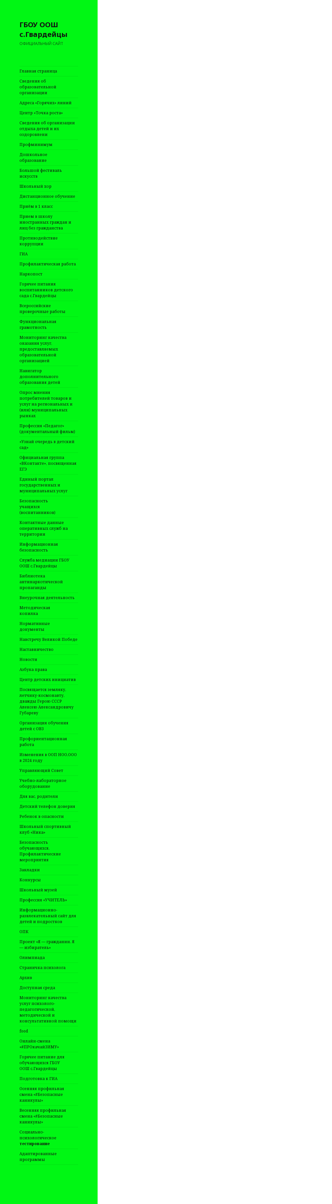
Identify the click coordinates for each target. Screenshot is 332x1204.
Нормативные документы (34, 626)
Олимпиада (32, 957)
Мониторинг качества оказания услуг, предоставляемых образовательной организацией (42, 349)
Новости (28, 659)
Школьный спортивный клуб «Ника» (45, 829)
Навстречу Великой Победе (48, 639)
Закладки (29, 870)
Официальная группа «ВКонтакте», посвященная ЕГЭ (48, 463)
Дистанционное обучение (47, 196)
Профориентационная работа (43, 741)
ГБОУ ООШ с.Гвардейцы (43, 29)
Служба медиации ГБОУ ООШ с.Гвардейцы (44, 563)
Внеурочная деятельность (47, 597)
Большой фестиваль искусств (40, 173)
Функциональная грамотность (37, 324)
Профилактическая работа (47, 264)
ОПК (24, 931)
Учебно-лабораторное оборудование (42, 783)
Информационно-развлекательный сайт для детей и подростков (47, 915)
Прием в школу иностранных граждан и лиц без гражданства (45, 222)
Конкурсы (30, 880)
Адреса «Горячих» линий (45, 103)
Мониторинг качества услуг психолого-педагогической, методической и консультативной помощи (48, 1009)
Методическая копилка (34, 610)
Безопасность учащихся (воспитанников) (37, 506)
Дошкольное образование (33, 157)
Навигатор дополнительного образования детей (39, 376)
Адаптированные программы (38, 1156)
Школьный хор (35, 186)
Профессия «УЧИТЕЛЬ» (43, 900)
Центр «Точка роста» (41, 113)
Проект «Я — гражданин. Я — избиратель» (47, 944)
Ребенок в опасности (41, 816)
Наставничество (36, 649)
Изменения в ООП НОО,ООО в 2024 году (48, 757)
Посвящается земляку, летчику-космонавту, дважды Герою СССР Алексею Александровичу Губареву (46, 701)
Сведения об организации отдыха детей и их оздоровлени (47, 128)
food (23, 1031)
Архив (25, 977)
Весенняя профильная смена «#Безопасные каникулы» (42, 1116)
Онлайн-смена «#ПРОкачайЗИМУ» (39, 1044)
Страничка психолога (42, 967)
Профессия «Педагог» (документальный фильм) (47, 428)
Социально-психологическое (37, 1137)
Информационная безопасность (38, 547)
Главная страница (38, 71)
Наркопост (30, 274)
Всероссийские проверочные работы (42, 308)
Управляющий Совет (41, 770)
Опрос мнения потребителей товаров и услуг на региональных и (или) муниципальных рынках (46, 404)
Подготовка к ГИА (38, 1078)
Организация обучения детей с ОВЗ (43, 725)
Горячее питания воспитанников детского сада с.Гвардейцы (46, 289)
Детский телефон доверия (47, 806)
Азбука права (33, 669)
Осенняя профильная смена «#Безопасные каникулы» (41, 1094)
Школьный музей (38, 890)
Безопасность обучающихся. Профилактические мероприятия (40, 851)
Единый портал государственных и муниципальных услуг (43, 485)
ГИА (23, 254)
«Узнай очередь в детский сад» (47, 444)
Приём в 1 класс (36, 206)
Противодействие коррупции (38, 241)
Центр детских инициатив (47, 679)
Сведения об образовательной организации (37, 86)
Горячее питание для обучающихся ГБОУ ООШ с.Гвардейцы (42, 1062)
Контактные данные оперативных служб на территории (43, 528)
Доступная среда (37, 987)
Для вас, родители (38, 796)
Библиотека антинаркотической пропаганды (41, 581)
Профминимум (36, 144)
